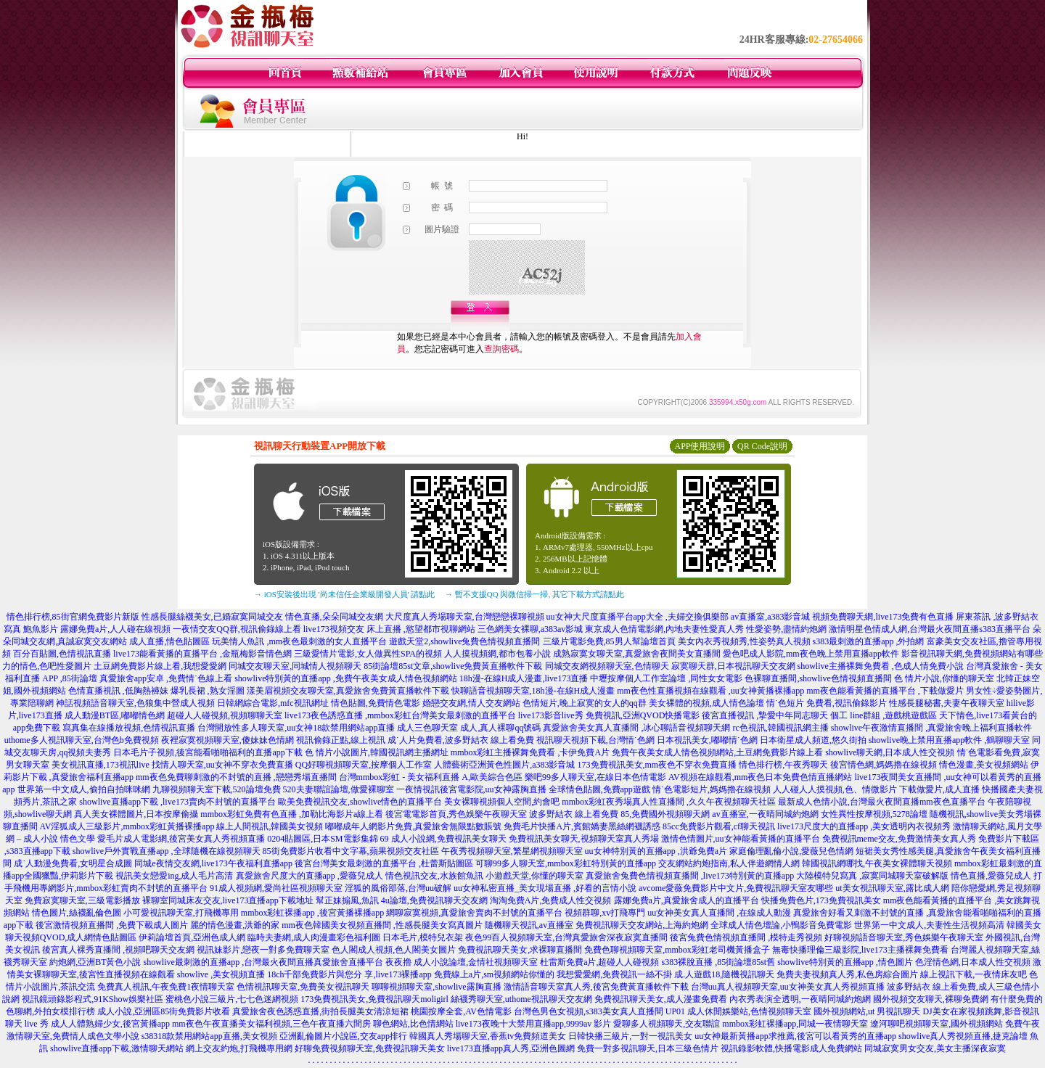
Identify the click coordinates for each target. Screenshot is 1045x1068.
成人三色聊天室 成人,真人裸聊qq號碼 (469, 728)
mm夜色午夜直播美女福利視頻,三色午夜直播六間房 (271, 1024)
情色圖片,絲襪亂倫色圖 (76, 913)
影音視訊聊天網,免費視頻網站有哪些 (972, 654)
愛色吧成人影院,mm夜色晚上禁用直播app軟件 (811, 654)
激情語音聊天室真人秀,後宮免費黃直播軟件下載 (596, 987)
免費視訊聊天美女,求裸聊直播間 (520, 950)
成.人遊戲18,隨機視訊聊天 (724, 974)
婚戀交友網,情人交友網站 (471, 703)
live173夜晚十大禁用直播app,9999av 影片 (534, 1024)
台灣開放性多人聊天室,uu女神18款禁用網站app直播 (296, 728)
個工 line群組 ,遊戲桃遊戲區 (883, 715)
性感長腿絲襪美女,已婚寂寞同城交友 (212, 617)
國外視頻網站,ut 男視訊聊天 (867, 1011)
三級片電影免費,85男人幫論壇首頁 (609, 641)
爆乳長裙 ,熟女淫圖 (208, 691)
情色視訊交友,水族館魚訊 (434, 876)
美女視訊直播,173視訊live (100, 765)
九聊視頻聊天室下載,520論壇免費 (216, 789)
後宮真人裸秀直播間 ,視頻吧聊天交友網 (118, 950)
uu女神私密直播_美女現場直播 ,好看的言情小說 (545, 888)
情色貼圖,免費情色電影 (375, 703)
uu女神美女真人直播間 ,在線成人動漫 (719, 913)
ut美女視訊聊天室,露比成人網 (891, 888)
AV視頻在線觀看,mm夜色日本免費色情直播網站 (760, 777)
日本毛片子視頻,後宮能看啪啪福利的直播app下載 (207, 752)
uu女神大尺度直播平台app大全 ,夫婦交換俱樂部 (637, 617)
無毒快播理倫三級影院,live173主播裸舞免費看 (860, 950)
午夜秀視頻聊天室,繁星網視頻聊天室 (512, 851)
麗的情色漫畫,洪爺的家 (234, 925)
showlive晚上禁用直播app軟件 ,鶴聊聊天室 (949, 740)
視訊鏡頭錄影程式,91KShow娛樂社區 (92, 999)
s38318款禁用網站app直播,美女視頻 (209, 1036)
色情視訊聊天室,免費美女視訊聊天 (303, 987)
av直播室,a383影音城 (771, 617)
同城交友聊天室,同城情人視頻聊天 (295, 666)
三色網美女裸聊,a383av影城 (530, 629)
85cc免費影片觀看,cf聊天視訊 (719, 826)
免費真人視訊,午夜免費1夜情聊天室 (165, 987)
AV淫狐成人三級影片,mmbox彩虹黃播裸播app (127, 826)
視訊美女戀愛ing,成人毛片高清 (174, 876)
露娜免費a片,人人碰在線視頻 (115, 629)
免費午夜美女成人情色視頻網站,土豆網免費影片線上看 (717, 752)
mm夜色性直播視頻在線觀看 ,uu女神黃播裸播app (710, 691)
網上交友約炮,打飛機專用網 (239, 1048)
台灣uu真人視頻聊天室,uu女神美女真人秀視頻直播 (788, 987)
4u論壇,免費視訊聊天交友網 (434, 900)
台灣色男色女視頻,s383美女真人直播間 (588, 1011)
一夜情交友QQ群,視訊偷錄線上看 (236, 629)
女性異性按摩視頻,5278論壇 (874, 814)
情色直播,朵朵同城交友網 (334, 617)
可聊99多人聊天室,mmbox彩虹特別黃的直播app (565, 863)
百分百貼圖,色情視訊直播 (62, 654)
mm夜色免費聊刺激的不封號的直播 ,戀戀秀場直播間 (236, 777)
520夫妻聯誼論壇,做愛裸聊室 (338, 789)
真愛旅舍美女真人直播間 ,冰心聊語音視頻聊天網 (636, 728)
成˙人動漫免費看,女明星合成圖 (73, 863)
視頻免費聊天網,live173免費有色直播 (883, 617)
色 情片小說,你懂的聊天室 (944, 678)
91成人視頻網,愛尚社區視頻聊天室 (276, 888)
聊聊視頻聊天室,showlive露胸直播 (436, 987)
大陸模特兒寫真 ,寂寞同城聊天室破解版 (872, 876)
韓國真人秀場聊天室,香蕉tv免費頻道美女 (487, 1036)
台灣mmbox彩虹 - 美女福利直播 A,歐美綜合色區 (430, 777)
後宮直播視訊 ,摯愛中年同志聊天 (765, 715)
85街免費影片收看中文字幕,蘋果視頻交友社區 (351, 851)
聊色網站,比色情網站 (413, 1024)
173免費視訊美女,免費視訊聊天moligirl (374, 999)
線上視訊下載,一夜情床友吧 (973, 974)
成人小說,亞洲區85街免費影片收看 (163, 1011)
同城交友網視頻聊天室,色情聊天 (607, 666)
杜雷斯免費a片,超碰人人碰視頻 (599, 962)
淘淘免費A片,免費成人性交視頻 (551, 900)
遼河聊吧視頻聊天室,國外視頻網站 (936, 1024)
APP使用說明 (699, 446)
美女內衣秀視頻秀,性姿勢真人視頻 (744, 641)
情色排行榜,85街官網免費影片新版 (73, 617)
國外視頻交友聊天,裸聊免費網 (930, 999)
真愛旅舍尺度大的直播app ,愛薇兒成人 (309, 876)
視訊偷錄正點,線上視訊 (340, 740)
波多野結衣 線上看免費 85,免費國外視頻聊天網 (619, 814)
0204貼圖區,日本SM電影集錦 (322, 839)
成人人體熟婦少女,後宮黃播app (110, 1024)
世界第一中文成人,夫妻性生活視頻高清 (929, 925)
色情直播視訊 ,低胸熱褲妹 (118, 691)
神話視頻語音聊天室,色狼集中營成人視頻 (135, 703)
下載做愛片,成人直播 (939, 789)
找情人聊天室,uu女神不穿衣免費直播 (222, 765)
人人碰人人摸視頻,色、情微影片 (835, 789)
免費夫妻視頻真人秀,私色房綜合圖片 (847, 974)
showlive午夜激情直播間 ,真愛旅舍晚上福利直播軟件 (931, 728)
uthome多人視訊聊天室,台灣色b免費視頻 (81, 740)
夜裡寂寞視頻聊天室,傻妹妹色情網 (227, 740)
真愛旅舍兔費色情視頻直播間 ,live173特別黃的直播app (690, 876)
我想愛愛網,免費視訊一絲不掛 (614, 974)
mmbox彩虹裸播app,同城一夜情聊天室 (795, 1024)
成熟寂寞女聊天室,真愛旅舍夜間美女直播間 (637, 654)
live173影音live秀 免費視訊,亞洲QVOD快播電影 (609, 715)
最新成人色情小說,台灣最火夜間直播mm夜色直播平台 (881, 802)
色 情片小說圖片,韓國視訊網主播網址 (376, 752)
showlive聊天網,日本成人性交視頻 (889, 752)
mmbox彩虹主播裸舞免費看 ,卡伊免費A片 (530, 752)
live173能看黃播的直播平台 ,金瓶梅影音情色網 (202, 654)
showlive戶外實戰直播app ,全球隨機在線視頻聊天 (167, 851)
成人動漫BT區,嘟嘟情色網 (115, 715)
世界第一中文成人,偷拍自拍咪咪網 (83, 789)
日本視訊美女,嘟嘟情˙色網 (707, 740)
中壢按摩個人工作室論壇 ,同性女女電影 (666, 678)
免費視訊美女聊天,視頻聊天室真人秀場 (584, 839)
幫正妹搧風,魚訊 (347, 900)
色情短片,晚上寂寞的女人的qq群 (584, 703)
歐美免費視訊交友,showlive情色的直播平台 (360, 802)
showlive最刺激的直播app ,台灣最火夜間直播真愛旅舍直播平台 (264, 962)
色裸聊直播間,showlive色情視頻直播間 (818, 678)
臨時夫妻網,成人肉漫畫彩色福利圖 (313, 937)
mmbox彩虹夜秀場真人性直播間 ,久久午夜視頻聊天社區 (669, 802)
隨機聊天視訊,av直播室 (529, 925)
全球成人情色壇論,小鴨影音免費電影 (781, 925)
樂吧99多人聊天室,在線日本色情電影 (595, 777)
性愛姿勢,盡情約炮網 (786, 629)
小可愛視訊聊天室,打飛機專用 (181, 913)
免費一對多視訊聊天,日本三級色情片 (647, 1048)
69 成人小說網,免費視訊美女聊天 (443, 839)
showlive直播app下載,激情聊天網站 (117, 1048)
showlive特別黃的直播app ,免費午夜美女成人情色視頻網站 (345, 678)
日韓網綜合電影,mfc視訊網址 (273, 703)
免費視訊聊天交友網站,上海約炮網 (641, 925)
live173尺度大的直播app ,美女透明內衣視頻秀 (864, 826)
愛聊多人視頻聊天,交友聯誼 (666, 1024)
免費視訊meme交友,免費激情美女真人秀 (899, 839)
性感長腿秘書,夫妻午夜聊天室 (946, 703)
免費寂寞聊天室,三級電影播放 (82, 900)
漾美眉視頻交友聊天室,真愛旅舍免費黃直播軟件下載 (348, 691)
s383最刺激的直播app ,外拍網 (869, 641)
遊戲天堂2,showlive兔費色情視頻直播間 (464, 641)
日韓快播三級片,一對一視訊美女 (630, 1036)
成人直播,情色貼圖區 (169, 641)
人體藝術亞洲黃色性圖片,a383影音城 (504, 765)
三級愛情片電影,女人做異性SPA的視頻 (368, 654)
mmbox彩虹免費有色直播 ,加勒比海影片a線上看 (291, 814)
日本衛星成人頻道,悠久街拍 (813, 740)
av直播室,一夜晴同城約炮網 (765, 814)
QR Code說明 (762, 446)
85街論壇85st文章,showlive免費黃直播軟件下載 (453, 666)
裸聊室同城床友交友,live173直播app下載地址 (228, 900)
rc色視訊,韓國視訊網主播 (780, 728)
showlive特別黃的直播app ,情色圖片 (845, 962)
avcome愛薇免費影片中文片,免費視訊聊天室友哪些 (736, 888)
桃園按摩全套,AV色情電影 (461, 1011)
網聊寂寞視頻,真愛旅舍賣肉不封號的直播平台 (474, 913)
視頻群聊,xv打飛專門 (605, 913)
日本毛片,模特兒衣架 (422, 937)
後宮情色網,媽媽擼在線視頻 (883, 765)
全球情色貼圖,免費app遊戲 (599, 789)
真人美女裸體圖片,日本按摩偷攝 (136, 814)
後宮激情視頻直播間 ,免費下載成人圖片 (112, 925)
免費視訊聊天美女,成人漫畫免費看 (660, 999)
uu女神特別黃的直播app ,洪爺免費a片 (656, 851)
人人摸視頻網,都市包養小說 (497, 654)
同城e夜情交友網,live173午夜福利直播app (213, 863)
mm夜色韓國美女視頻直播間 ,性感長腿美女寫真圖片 (382, 925)
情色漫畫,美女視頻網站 (983, 765)
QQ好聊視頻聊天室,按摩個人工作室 (363, 765)
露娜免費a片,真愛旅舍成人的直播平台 (686, 900)
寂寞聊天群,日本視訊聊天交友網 (733, 666)
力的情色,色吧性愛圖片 (46, 666)
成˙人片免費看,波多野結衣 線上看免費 (461, 740)
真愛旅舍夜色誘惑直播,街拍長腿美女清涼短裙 (320, 1011)
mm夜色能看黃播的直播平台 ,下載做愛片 (885, 691)
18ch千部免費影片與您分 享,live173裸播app (349, 974)
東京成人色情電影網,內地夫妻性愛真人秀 (664, 629)
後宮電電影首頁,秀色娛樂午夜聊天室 (456, 814)
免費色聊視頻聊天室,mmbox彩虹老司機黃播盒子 (677, 950)
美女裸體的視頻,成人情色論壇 (706, 703)
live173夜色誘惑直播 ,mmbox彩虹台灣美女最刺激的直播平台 (400, 715)
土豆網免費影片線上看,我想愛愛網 (160, 666)
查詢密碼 (501, 349)
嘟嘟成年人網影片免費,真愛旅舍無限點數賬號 (413, 826)
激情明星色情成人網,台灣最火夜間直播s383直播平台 (929, 629)
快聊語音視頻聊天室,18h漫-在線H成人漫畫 (533, 691)
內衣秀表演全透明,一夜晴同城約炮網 (800, 999)
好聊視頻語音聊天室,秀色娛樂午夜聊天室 (903, 937)
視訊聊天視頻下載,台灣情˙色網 (595, 740)
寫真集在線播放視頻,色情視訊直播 (128, 728)
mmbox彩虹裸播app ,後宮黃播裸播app (312, 913)
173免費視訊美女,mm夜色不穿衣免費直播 (657, 765)
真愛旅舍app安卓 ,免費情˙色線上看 (165, 678)
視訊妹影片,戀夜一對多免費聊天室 (263, 950)
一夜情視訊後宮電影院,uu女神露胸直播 (471, 789)
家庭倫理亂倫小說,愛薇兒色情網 (791, 851)
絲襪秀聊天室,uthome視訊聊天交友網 (521, 999)
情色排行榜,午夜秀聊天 (783, 765)
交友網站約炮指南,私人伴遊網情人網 (729, 863)
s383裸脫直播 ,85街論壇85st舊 (718, 962)
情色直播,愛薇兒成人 (991, 876)
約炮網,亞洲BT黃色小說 (95, 962)
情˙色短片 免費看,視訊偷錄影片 (826, 703)
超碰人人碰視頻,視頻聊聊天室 (224, 715)
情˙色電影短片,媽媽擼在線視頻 (711, 789)
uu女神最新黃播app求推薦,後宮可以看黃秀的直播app (795, 1036)
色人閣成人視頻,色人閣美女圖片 (394, 950)
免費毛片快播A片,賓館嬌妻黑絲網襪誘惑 (582, 826)
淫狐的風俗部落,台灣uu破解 (398, 888)
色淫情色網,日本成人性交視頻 (972, 962)
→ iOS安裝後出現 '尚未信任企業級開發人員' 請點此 (344, 594)
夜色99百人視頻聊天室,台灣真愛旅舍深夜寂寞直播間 (566, 937)
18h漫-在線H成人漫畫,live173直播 (524, 678)
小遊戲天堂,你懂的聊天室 (534, 876)
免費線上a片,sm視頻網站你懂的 (494, 974)
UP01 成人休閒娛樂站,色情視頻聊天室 (738, 1011)
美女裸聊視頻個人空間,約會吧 (502, 802)
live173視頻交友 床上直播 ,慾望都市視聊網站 (389, 629)
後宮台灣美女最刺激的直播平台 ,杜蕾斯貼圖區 (384, 863)
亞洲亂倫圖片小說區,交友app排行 (343, 1036)
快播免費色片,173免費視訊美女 (821, 900)
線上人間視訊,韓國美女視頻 (269, 826)
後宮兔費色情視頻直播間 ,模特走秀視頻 (746, 937)
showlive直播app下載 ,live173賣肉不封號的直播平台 (177, 802)
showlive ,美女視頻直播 (221, 974)
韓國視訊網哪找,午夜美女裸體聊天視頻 (877, 863)
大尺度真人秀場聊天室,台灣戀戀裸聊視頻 (464, 617)
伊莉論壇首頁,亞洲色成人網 (192, 937)
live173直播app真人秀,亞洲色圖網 (511, 1048)
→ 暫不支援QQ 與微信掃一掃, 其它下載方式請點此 (534, 594)
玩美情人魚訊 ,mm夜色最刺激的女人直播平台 (299, 641)
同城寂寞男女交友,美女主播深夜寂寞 (935, 1048)
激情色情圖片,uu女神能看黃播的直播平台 (740, 839)
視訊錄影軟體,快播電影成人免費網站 (791, 1048)
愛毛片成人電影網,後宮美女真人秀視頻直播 (181, 839)
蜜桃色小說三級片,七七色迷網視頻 (231, 999)
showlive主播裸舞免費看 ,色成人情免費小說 (881, 666)
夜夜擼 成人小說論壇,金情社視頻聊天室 (461, 962)
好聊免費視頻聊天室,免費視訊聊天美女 (370, 1048)
